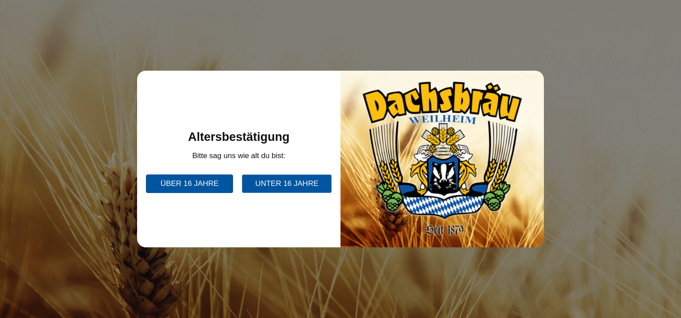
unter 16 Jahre (286, 183)
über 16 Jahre (189, 183)
